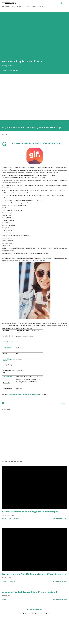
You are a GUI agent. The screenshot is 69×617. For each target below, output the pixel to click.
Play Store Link (7, 376)
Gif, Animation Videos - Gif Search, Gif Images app (24, 394)
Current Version (8, 342)
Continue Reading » (60, 519)
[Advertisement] (34, 99)
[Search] (61, 3)
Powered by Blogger (34, 609)
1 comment (12, 581)
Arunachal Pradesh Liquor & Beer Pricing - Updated (29, 591)
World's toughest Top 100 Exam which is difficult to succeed (34, 574)
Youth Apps (9, 3)
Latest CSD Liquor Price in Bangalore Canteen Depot (30, 511)
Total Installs (7, 347)
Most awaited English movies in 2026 (22, 61)
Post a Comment (13, 70)
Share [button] (4, 70)
